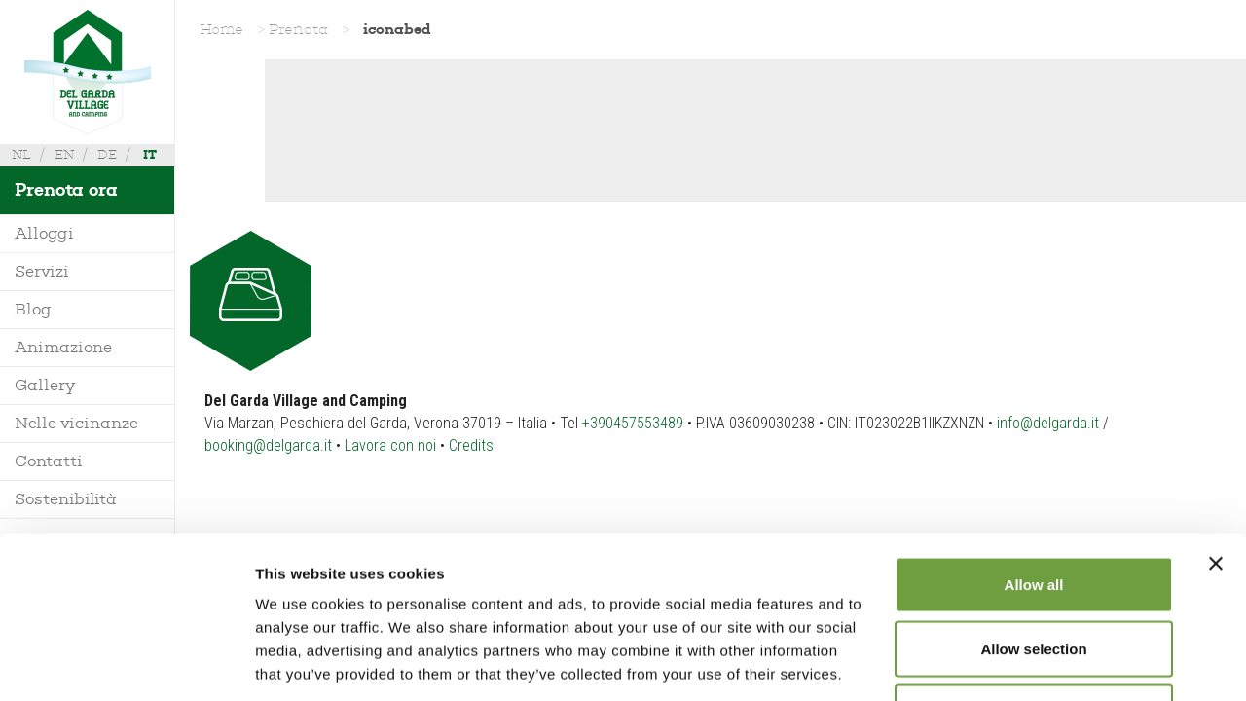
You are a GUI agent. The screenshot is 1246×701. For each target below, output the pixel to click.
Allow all (1034, 445)
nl (21, 154)
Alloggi (44, 233)
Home (221, 29)
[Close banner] (1216, 424)
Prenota (298, 29)
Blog (33, 309)
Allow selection (1033, 509)
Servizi (42, 271)
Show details (1021, 662)
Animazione (63, 347)
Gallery (45, 385)
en (64, 154)
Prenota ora (66, 190)
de (107, 154)
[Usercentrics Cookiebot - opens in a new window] (126, 663)
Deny (1034, 573)
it (150, 154)
